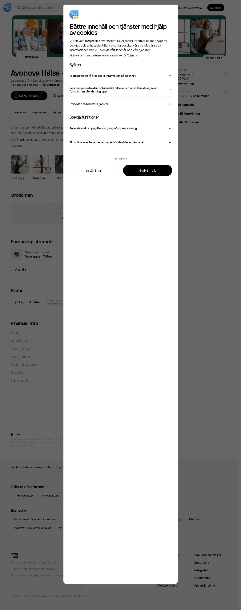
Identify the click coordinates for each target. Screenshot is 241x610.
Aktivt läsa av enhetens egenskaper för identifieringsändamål (121, 142)
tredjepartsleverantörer (100, 41)
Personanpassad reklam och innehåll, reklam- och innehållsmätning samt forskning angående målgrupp (121, 90)
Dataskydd (120, 159)
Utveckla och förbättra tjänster (121, 104)
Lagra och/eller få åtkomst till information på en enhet (121, 75)
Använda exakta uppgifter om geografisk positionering (121, 128)
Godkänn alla (147, 170)
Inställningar (94, 170)
